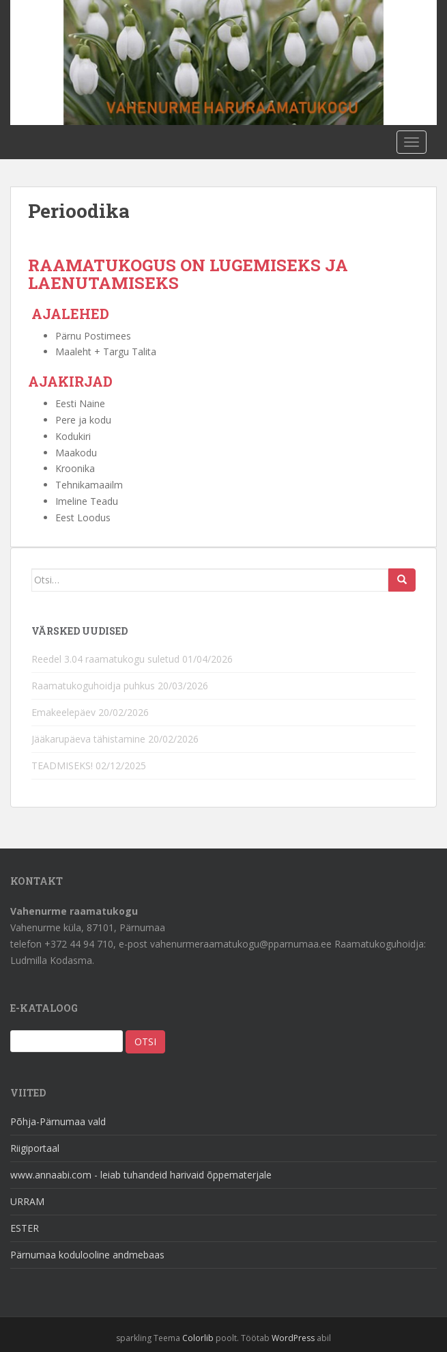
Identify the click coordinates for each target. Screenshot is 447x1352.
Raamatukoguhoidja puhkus (93, 685)
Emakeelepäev (63, 712)
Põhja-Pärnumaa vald (58, 1121)
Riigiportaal (34, 1148)
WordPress (293, 1338)
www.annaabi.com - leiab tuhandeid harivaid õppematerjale (141, 1174)
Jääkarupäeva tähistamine (88, 738)
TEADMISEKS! (62, 765)
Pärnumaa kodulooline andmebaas (87, 1254)
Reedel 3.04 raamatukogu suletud (105, 658)
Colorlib (198, 1338)
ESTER (24, 1228)
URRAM (27, 1201)
